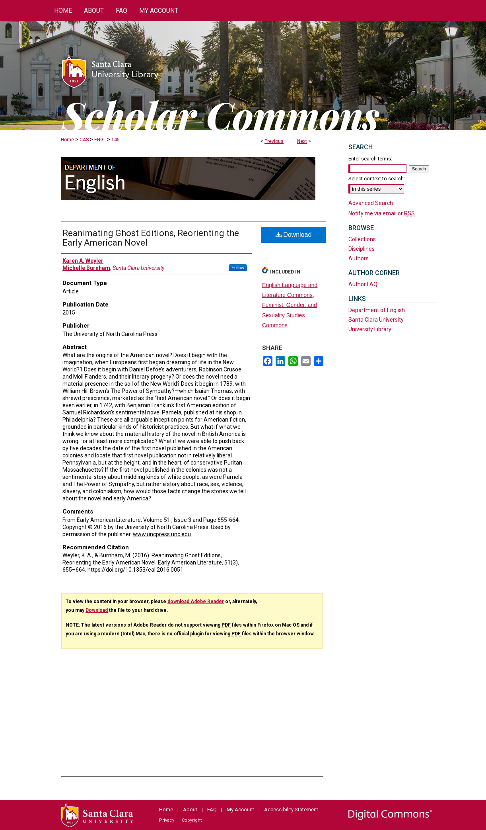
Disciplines (361, 249)
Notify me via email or (381, 213)
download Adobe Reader (195, 601)
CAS (84, 140)
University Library (369, 329)
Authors (358, 258)
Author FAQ (362, 284)
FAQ (212, 809)
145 (115, 140)
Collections (362, 239)
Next (302, 141)
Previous (274, 141)
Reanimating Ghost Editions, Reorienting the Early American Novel (150, 238)
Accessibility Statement (291, 809)
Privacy (166, 820)
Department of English (376, 310)
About (190, 809)
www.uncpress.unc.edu (162, 534)
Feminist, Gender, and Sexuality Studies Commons (289, 315)
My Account (240, 809)
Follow (237, 267)
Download (294, 234)
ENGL (100, 140)
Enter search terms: (370, 159)
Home (67, 140)
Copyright (192, 820)
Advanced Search (370, 203)
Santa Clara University (376, 319)
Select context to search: (376, 179)
